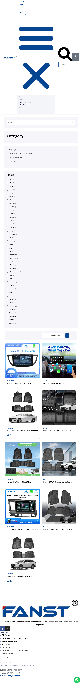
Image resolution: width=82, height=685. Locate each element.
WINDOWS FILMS (9, 641)
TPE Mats (6, 635)
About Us (22, 9)
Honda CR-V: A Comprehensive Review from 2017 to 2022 (59, 482)
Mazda (11, 268)
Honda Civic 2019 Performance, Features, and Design (59, 430)
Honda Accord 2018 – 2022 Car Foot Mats (22, 430)
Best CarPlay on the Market (53, 383)
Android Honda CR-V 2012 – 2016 (19, 383)
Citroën (11, 203)
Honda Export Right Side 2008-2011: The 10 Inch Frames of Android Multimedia (22, 529)
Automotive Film (25, 7)
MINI (10, 278)
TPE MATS (10, 428)
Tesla (11, 309)
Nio (10, 285)
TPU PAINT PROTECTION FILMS (15, 638)
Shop (21, 4)
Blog (21, 12)
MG (10, 275)
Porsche (11, 299)
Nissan (11, 289)
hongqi (11, 231)
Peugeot (12, 296)
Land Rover (13, 258)
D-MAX (11, 207)
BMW (11, 186)
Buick (11, 190)
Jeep (10, 248)
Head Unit (6, 644)
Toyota (11, 313)
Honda (11, 227)
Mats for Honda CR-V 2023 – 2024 (19, 576)
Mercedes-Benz (14, 272)
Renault (11, 303)
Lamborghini (13, 255)
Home (21, 97)
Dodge (11, 214)
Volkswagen (13, 316)
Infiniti (11, 237)
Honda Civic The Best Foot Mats (19, 482)
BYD (10, 193)
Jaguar (11, 244)
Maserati (12, 265)
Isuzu (11, 241)
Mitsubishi (12, 282)
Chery (11, 196)
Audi (10, 179)
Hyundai (12, 234)
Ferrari (11, 217)
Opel (10, 292)
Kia (10, 251)
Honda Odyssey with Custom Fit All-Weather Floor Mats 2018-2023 (59, 529)
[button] (36, 57)
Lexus (11, 261)
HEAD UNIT (10, 381)
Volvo (11, 320)
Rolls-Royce (13, 306)
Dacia (11, 210)
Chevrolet (12, 200)
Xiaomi (11, 323)
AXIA (10, 183)
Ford (11, 224)
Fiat (10, 220)
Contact (22, 15)
